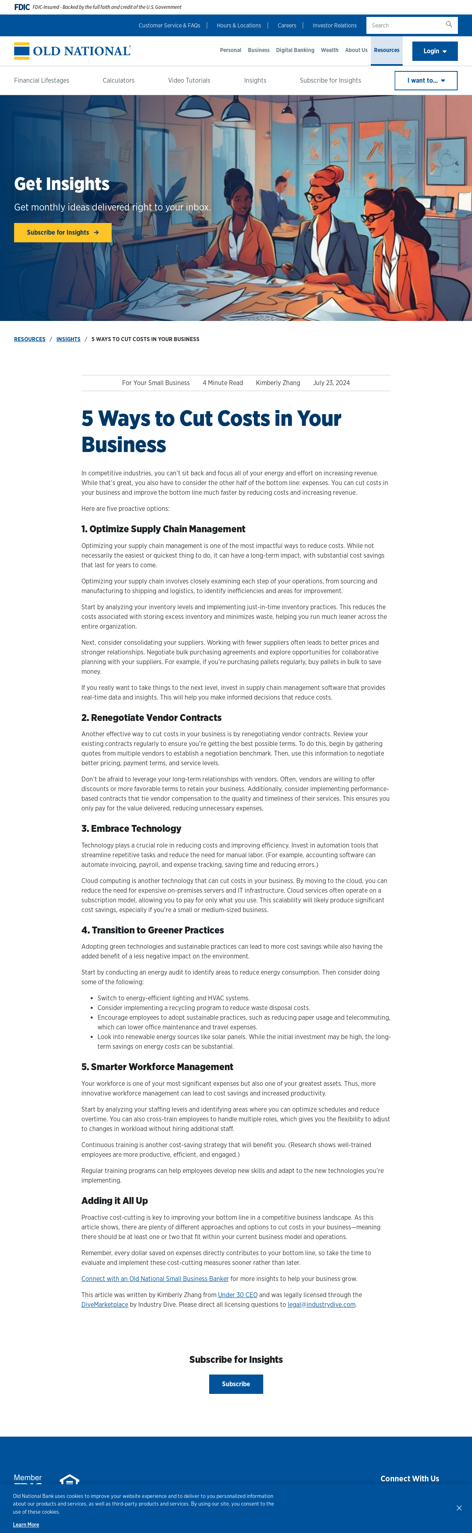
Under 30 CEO (238, 1295)
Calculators (119, 80)
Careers (287, 25)
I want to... (426, 80)
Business (259, 50)
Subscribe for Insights (330, 80)
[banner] (72, 51)
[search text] (403, 25)
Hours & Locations (239, 25)
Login (435, 51)
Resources (386, 50)
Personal (230, 50)
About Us (356, 50)
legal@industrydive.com (322, 1304)
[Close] (459, 1507)
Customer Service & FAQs (169, 25)
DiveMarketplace (104, 1304)
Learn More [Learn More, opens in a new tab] (26, 1525)
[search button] (449, 25)
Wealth (330, 50)
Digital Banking (295, 50)
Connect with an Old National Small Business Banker (155, 1279)
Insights (255, 80)
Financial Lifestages (41, 80)
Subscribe (236, 1384)
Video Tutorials (189, 80)
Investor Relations (335, 25)
